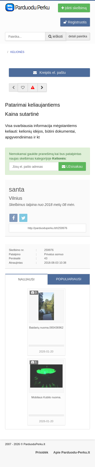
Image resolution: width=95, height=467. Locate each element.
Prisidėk (41, 452)
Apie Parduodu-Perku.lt (71, 452)
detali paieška (78, 36)
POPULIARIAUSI (68, 279)
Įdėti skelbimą (74, 8)
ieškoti (55, 36)
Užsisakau (72, 166)
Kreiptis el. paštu (49, 72)
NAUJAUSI (26, 279)
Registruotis (75, 22)
